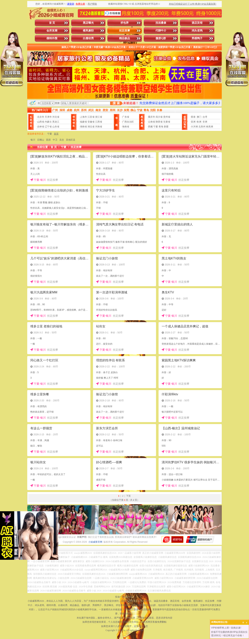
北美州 (201, 126)
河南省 (98, 126)
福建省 (83, 121)
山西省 (40, 121)
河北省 (55, 117)
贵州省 (166, 117)
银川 (33, 139)
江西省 (98, 121)
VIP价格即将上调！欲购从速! (226, 627)
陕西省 (159, 121)
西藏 (150, 126)
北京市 (40, 117)
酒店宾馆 (197, 22)
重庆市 (151, 117)
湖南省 (83, 126)
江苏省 (91, 117)
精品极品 (124, 38)
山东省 (55, 126)
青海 (161, 126)
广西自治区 (128, 121)
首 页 (52, 22)
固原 (48, 139)
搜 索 (116, 103)
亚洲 (193, 121)
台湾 (205, 117)
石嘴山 (40, 139)
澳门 (199, 117)
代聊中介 (160, 30)
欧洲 (199, 121)
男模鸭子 (197, 38)
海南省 (125, 126)
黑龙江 (55, 121)
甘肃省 (166, 121)
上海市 (83, 117)
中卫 (55, 139)
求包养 (124, 22)
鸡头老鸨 (197, 30)
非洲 (205, 121)
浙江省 (98, 117)
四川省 (159, 117)
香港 (193, 117)
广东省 (125, 117)
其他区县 (70, 139)
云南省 (151, 121)
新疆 (166, 126)
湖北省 (91, 126)
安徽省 (91, 121)
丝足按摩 (124, 30)
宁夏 (155, 126)
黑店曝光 (88, 22)
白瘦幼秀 (88, 38)
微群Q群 (161, 38)
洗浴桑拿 (160, 22)
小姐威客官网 (95, 542)
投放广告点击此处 (124, 597)
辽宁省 (48, 126)
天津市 (48, 117)
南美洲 (209, 126)
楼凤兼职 (88, 30)
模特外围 (51, 38)
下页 (128, 496)
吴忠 (61, 139)
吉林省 (40, 126)
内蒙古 (48, 121)
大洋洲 (194, 126)
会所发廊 (51, 30)
